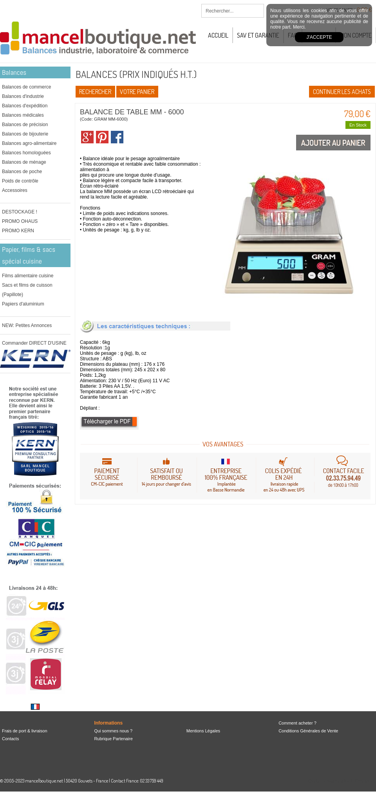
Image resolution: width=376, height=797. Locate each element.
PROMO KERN (18, 230)
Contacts (10, 738)
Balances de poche (22, 171)
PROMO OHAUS (20, 221)
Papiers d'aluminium (23, 304)
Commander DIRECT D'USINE (34, 343)
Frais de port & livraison (24, 730)
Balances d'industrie (23, 96)
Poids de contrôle (20, 181)
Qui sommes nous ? (113, 730)
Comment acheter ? (297, 723)
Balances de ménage (24, 162)
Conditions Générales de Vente (308, 730)
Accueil (218, 35)
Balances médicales (23, 115)
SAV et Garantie (258, 35)
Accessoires (14, 190)
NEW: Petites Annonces (27, 325)
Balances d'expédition (24, 105)
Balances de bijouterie (25, 134)
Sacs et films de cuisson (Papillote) (27, 289)
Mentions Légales (203, 730)
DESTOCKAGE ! (19, 212)
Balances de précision (25, 124)
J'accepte (319, 37)
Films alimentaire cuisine (27, 275)
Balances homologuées (26, 152)
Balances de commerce (26, 87)
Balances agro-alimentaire (29, 143)
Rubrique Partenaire (113, 738)
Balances (14, 72)
